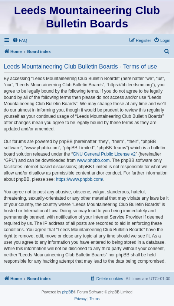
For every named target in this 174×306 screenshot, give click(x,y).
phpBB (67, 292)
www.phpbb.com (93, 160)
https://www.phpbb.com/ (79, 179)
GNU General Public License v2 (104, 154)
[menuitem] (19, 40)
